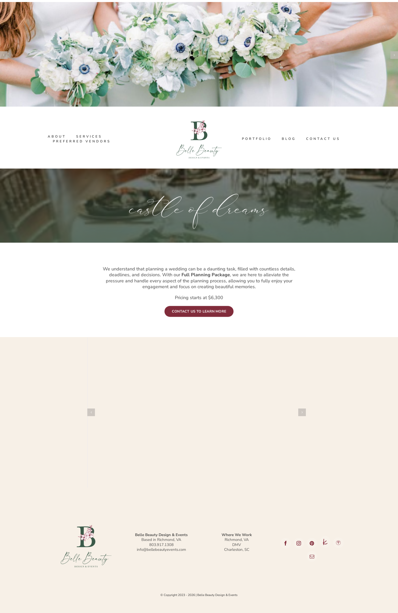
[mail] (312, 556)
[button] (91, 416)
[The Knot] (325, 542)
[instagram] (298, 543)
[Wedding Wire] (338, 542)
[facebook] (285, 543)
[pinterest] (312, 543)
